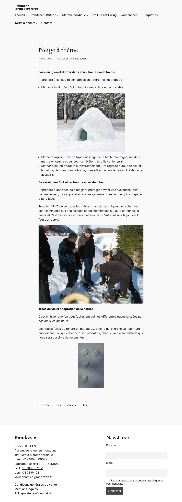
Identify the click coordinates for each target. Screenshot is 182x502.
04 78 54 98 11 (32, 472)
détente (45, 405)
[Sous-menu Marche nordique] (87, 15)
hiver (58, 405)
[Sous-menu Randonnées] (139, 15)
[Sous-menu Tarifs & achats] (37, 23)
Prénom (111, 445)
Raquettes (80, 58)
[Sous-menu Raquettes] (159, 15)
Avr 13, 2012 (45, 58)
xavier (64, 58)
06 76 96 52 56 (32, 468)
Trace (86, 405)
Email (109, 462)
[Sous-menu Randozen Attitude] (58, 15)
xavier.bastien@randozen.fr (33, 477)
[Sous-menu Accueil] (26, 15)
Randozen (22, 6)
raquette (72, 405)
